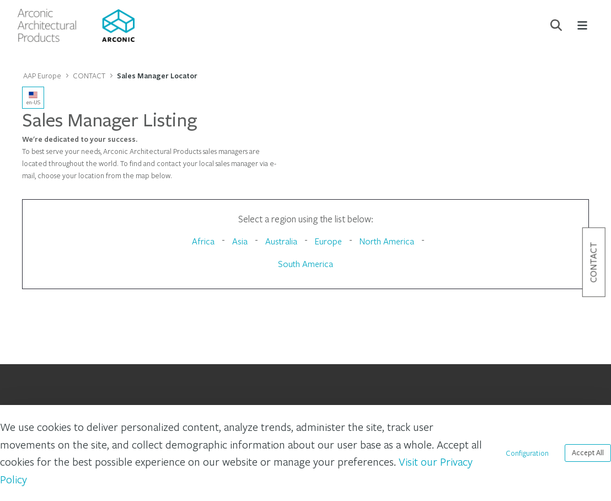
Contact (593, 262)
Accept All (588, 453)
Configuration (527, 453)
